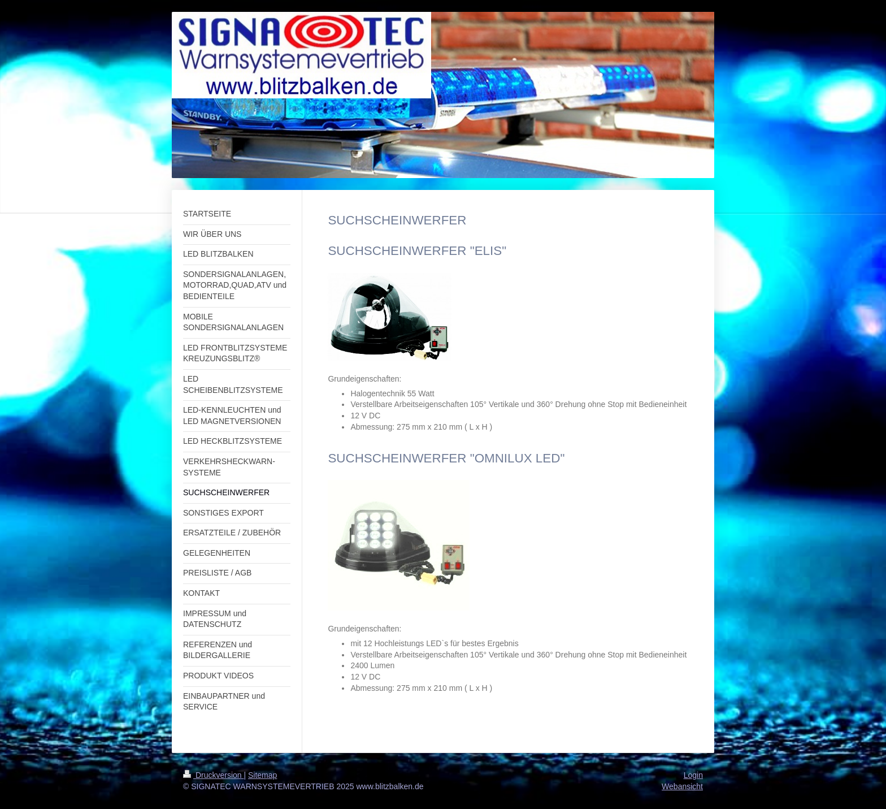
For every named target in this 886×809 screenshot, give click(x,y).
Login (693, 775)
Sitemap (262, 775)
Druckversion (213, 775)
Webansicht (682, 786)
